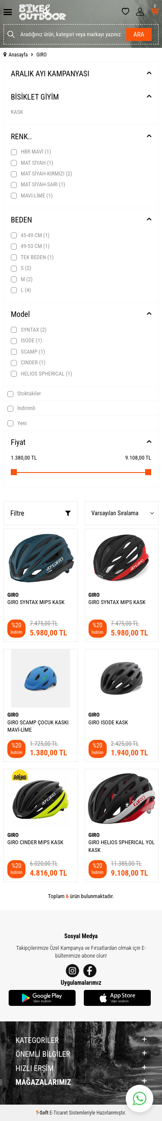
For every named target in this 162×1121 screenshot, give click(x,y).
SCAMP (28, 351)
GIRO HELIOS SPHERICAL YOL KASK (122, 846)
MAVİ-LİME (32, 195)
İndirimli (21, 408)
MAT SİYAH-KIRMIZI (41, 173)
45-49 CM (30, 235)
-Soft (43, 1113)
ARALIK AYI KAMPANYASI (50, 73)
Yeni (17, 423)
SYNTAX (29, 329)
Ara (138, 34)
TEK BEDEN (32, 257)
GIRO (13, 595)
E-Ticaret (59, 1113)
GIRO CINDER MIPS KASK (35, 842)
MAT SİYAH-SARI (38, 184)
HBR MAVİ (31, 151)
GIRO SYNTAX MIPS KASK (35, 602)
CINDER (28, 362)
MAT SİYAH (32, 163)
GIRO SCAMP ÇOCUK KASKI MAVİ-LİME (38, 726)
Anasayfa (15, 55)
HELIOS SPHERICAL (41, 373)
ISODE (26, 340)
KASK (17, 112)
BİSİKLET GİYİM (35, 96)
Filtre (40, 513)
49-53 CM (30, 246)
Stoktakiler (24, 393)
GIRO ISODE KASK (108, 722)
